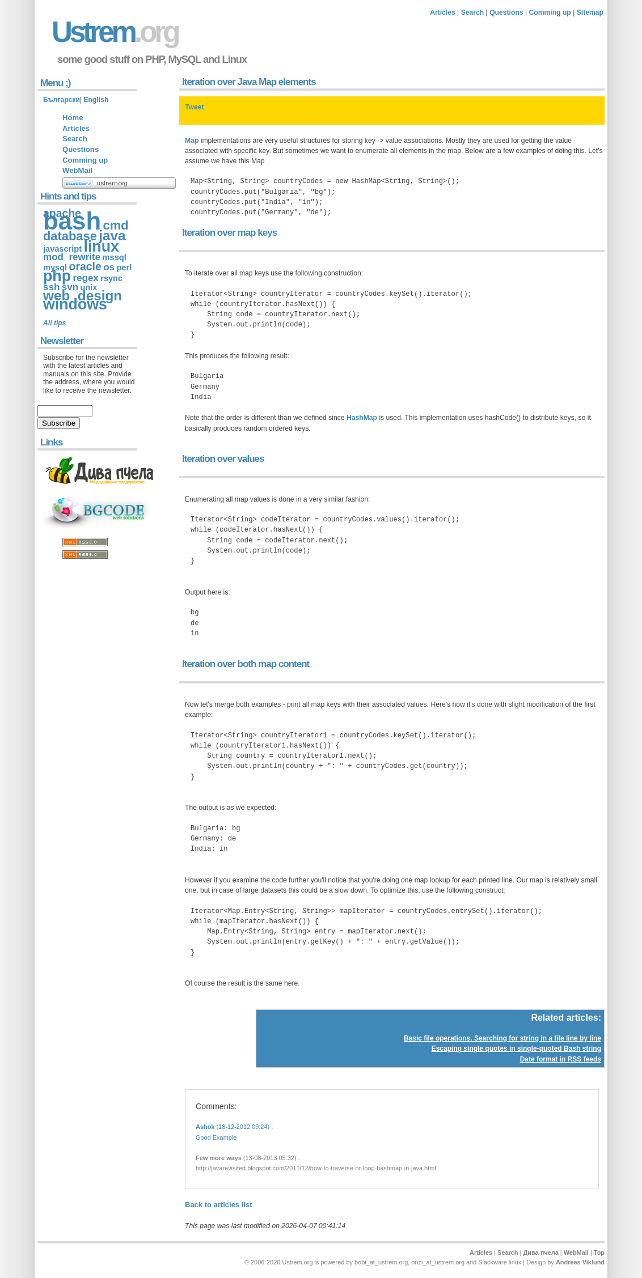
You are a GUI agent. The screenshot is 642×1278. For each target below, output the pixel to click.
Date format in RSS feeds (560, 1059)
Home (72, 117)
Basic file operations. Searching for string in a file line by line (502, 1038)
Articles (442, 12)
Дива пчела (540, 1252)
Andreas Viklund (580, 1262)
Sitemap (590, 12)
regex (85, 278)
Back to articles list (218, 1204)
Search (472, 12)
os (109, 267)
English (95, 100)
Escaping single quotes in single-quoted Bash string (516, 1048)
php (57, 276)
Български (61, 100)
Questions (506, 12)
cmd (116, 225)
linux (101, 246)
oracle (85, 266)
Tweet (194, 107)
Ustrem (115, 32)
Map (191, 141)
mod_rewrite (71, 257)
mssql (114, 257)
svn (70, 287)
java (112, 235)
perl (124, 267)
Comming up (550, 12)
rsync (111, 278)
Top (599, 1252)
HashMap (362, 418)
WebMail (77, 170)
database (70, 236)
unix (88, 287)
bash (72, 221)
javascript (62, 248)
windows (75, 304)
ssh (51, 287)
